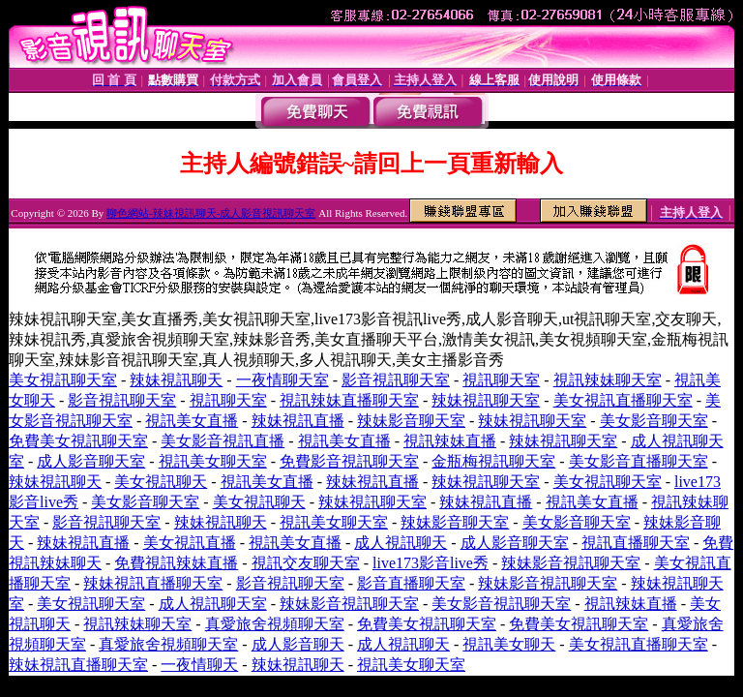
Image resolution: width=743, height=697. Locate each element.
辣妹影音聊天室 (411, 420)
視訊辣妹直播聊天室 (349, 400)
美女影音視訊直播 (222, 441)
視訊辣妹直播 (449, 441)
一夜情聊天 (199, 664)
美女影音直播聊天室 (638, 461)
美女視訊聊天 (160, 481)
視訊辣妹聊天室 (607, 380)
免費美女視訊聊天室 (78, 441)
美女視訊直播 (189, 542)
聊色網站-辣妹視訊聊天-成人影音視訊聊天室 (210, 213)
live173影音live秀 (430, 563)
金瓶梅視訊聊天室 (493, 461)
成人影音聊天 (298, 644)
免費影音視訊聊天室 (349, 461)
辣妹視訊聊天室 (485, 400)
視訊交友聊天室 (306, 563)
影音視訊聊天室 (396, 380)
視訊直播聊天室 (635, 542)
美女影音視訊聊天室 (501, 603)
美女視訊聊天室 (63, 380)
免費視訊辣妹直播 (176, 563)
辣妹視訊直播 (298, 420)
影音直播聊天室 (411, 583)
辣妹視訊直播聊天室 (153, 583)
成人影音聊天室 (91, 461)
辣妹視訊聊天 (176, 380)
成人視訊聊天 (400, 542)
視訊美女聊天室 (213, 461)
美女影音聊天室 (654, 420)
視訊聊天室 (501, 380)
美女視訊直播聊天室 (623, 400)
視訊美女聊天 (508, 644)
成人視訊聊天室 (213, 603)
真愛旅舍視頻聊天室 (274, 624)
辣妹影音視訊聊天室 (570, 563)
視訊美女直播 (191, 420)
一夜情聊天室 (282, 380)
